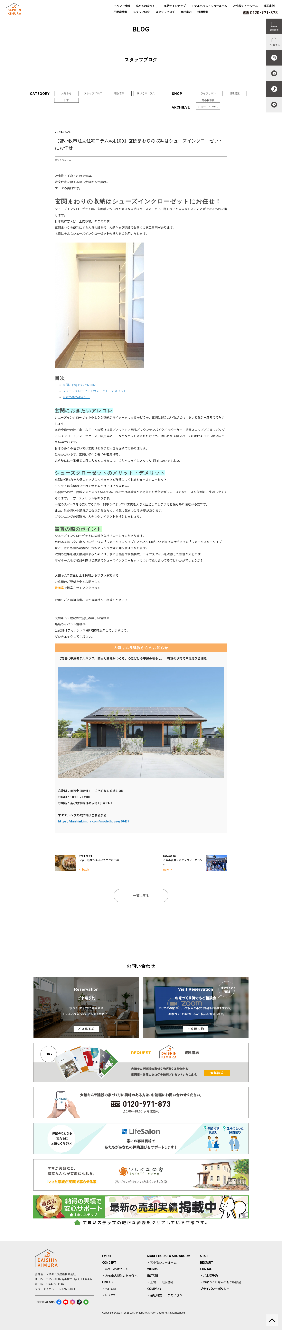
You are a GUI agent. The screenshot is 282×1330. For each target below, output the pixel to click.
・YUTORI (109, 1289)
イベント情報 (122, 5)
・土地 (151, 1282)
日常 (66, 100)
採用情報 (202, 11)
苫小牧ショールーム (245, 5)
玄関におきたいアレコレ (79, 384)
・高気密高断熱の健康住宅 (119, 1275)
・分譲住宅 (166, 1282)
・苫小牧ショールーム (162, 1262)
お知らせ (66, 93)
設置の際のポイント (76, 397)
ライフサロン (208, 93)
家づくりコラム (146, 93)
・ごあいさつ (173, 1295)
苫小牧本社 (208, 100)
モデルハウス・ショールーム (209, 5)
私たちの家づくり (147, 5)
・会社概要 (154, 1295)
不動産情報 (120, 11)
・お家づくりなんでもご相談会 (220, 1282)
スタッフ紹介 (141, 11)
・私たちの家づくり (115, 1269)
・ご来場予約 (209, 1275)
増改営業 (119, 93)
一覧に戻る (141, 895)
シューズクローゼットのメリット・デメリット (95, 391)
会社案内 (186, 11)
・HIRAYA (109, 1295)
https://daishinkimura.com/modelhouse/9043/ (93, 821)
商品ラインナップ (175, 5)
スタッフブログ (165, 11)
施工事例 (269, 5)
